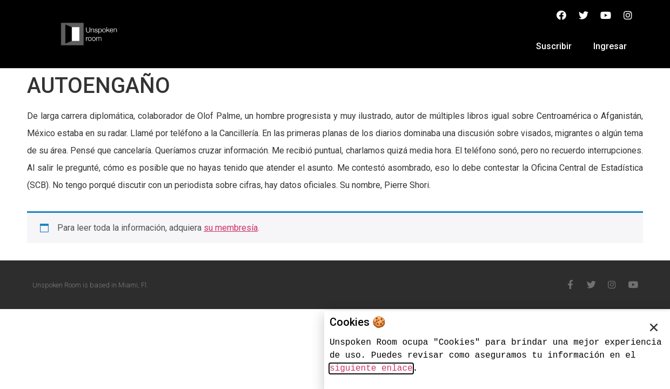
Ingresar (610, 46)
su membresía (231, 228)
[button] (653, 327)
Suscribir (554, 46)
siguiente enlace (371, 368)
